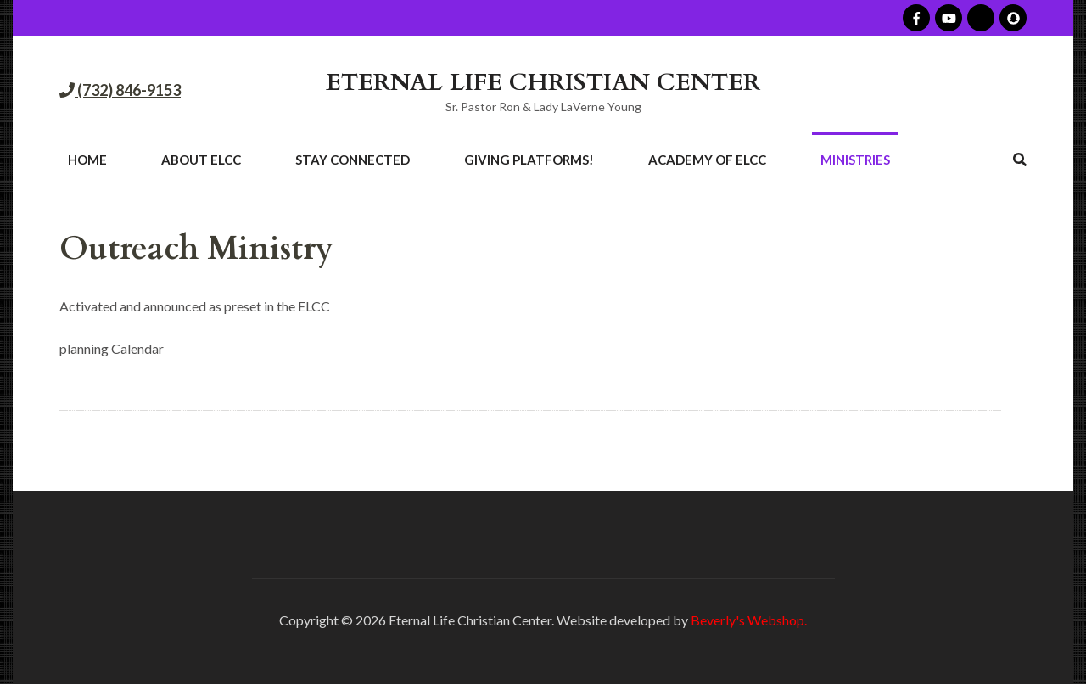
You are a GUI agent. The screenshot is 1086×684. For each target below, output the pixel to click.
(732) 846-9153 (128, 90)
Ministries (855, 159)
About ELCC (201, 159)
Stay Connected (352, 159)
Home (87, 159)
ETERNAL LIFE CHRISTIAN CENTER (543, 82)
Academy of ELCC (707, 159)
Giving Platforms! (529, 159)
